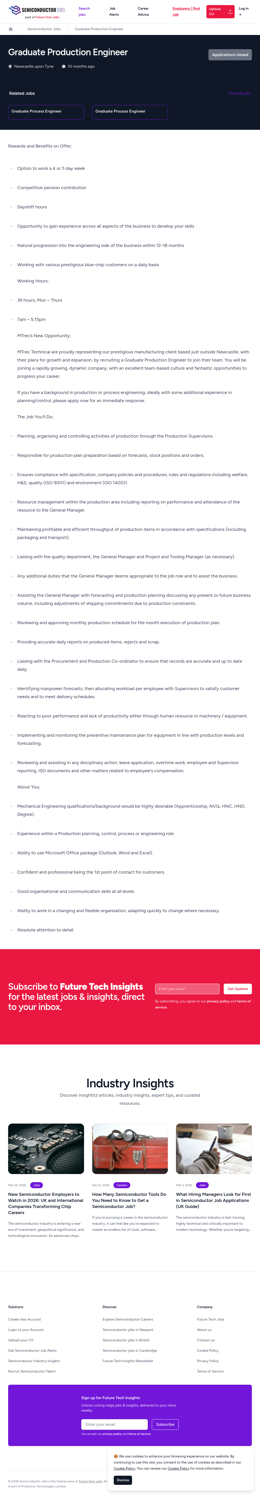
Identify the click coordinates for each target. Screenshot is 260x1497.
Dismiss (123, 1480)
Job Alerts (114, 11)
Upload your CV (20, 1340)
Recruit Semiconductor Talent (31, 1371)
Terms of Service (210, 1371)
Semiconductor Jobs (44, 29)
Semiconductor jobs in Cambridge (130, 1350)
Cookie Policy (208, 1350)
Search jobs (84, 11)
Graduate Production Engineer (99, 29)
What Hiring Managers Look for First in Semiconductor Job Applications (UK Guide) (213, 1200)
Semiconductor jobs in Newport (128, 1330)
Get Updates (238, 989)
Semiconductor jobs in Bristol (126, 1340)
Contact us (206, 1340)
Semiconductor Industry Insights (34, 1361)
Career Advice (143, 11)
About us (204, 1330)
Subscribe (165, 1424)
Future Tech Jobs (210, 1319)
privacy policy (218, 1001)
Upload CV (221, 11)
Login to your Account (26, 1330)
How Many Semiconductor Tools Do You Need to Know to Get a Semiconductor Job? (129, 1200)
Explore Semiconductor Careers (128, 1319)
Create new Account (24, 1319)
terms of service (139, 1434)
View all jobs (239, 93)
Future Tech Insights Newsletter (128, 1361)
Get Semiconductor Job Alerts (32, 1350)
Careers (122, 1185)
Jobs (36, 1185)
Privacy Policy (208, 1361)
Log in (244, 11)
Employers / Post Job (186, 11)
